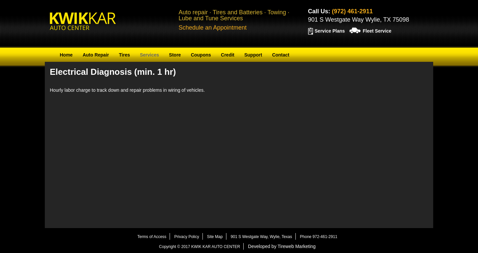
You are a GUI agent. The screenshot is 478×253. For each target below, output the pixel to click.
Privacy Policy (186, 236)
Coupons (201, 55)
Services (149, 55)
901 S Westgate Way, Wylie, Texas (261, 236)
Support (253, 55)
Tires (124, 55)
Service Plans (330, 31)
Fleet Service (377, 31)
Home (66, 55)
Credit (227, 55)
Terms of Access (151, 236)
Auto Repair (96, 55)
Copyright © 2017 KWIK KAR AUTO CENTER (199, 246)
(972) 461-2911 (352, 11)
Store (175, 55)
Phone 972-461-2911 (319, 236)
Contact (280, 55)
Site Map (215, 236)
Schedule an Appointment (213, 27)
